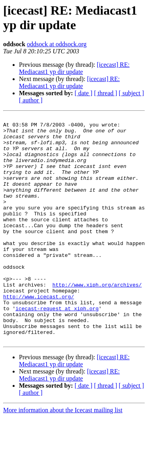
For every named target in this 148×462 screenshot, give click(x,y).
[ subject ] (131, 93)
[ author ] (31, 100)
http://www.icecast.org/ (38, 333)
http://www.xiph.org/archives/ (97, 318)
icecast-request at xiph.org (57, 347)
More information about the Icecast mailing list (62, 455)
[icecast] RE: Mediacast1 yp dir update (74, 68)
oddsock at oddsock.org (56, 44)
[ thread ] (105, 93)
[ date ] (83, 93)
